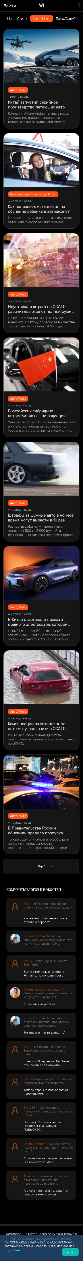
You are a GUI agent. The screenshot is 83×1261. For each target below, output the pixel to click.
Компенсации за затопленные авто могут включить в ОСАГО (37, 726)
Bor (26, 961)
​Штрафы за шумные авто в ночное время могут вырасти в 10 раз (40, 518)
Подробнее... (13, 1250)
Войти (9, 5)
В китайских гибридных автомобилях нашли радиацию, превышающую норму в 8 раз (37, 413)
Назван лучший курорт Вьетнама (45, 963)
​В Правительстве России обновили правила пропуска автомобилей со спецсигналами (39, 830)
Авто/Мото (41, 19)
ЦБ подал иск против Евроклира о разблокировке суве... (46, 1022)
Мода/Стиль (17, 19)
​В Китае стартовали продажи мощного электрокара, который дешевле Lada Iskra (38, 622)
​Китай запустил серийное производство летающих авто (36, 105)
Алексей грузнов (36, 1176)
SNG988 (29, 1108)
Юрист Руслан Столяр (40, 936)
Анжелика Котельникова (41, 989)
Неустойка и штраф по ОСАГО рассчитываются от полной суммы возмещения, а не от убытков (41, 309)
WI (41, 5)
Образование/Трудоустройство (33, 194)
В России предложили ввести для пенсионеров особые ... (45, 1180)
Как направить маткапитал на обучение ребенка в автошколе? (38, 209)
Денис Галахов (34, 1144)
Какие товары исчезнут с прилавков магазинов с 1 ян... (48, 1111)
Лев (26, 904)
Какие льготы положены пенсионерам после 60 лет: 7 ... (48, 1147)
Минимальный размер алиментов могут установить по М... (48, 941)
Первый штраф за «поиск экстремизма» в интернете (48, 1081)
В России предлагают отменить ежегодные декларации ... (48, 907)
